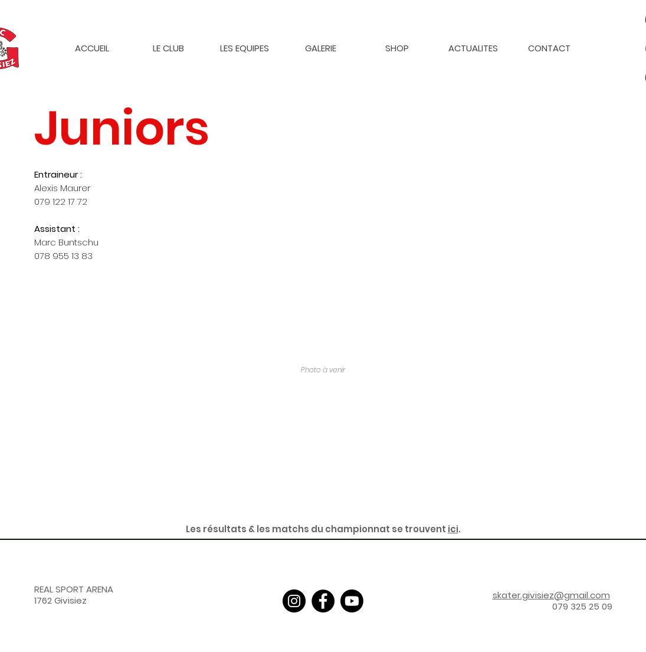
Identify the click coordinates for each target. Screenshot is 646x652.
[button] (168, 48)
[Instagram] (294, 600)
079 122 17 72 (60, 201)
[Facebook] (323, 600)
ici (453, 529)
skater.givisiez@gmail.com (551, 595)
